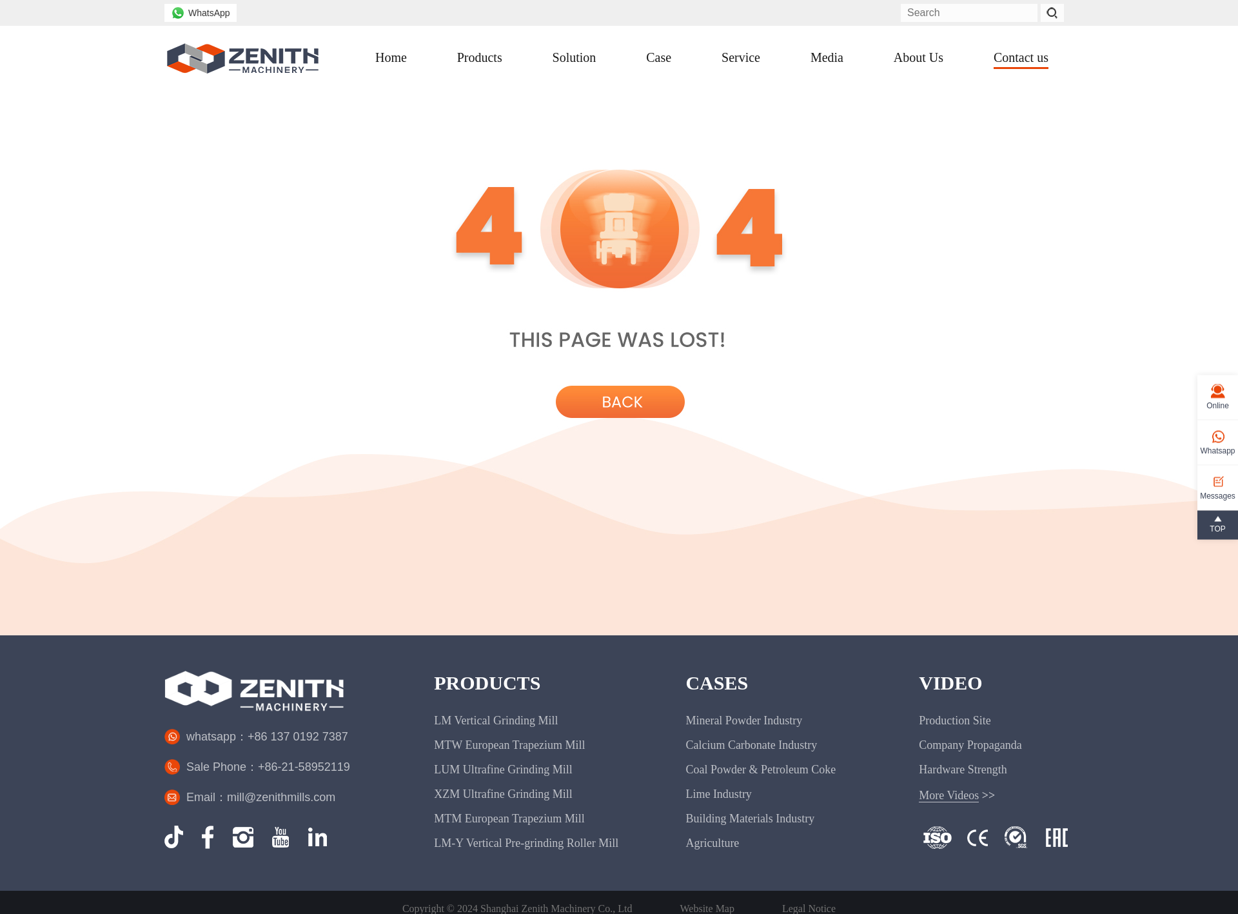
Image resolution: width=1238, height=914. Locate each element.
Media (827, 57)
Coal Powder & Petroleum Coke (760, 769)
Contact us (1021, 57)
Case (658, 57)
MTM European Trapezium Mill (509, 818)
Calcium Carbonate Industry (751, 745)
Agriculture (712, 843)
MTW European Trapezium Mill (509, 745)
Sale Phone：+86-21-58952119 (268, 766)
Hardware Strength (963, 769)
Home (391, 57)
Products (479, 57)
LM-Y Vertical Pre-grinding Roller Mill (526, 843)
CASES (716, 682)
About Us (918, 57)
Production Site (955, 720)
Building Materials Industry (749, 818)
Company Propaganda (970, 745)
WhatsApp (200, 13)
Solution (574, 57)
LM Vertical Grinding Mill (496, 720)
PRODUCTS (487, 682)
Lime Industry (718, 794)
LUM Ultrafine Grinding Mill (503, 769)
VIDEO (950, 682)
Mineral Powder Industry (743, 720)
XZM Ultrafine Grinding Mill (503, 794)
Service (741, 57)
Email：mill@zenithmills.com (260, 797)
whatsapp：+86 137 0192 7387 (267, 736)
